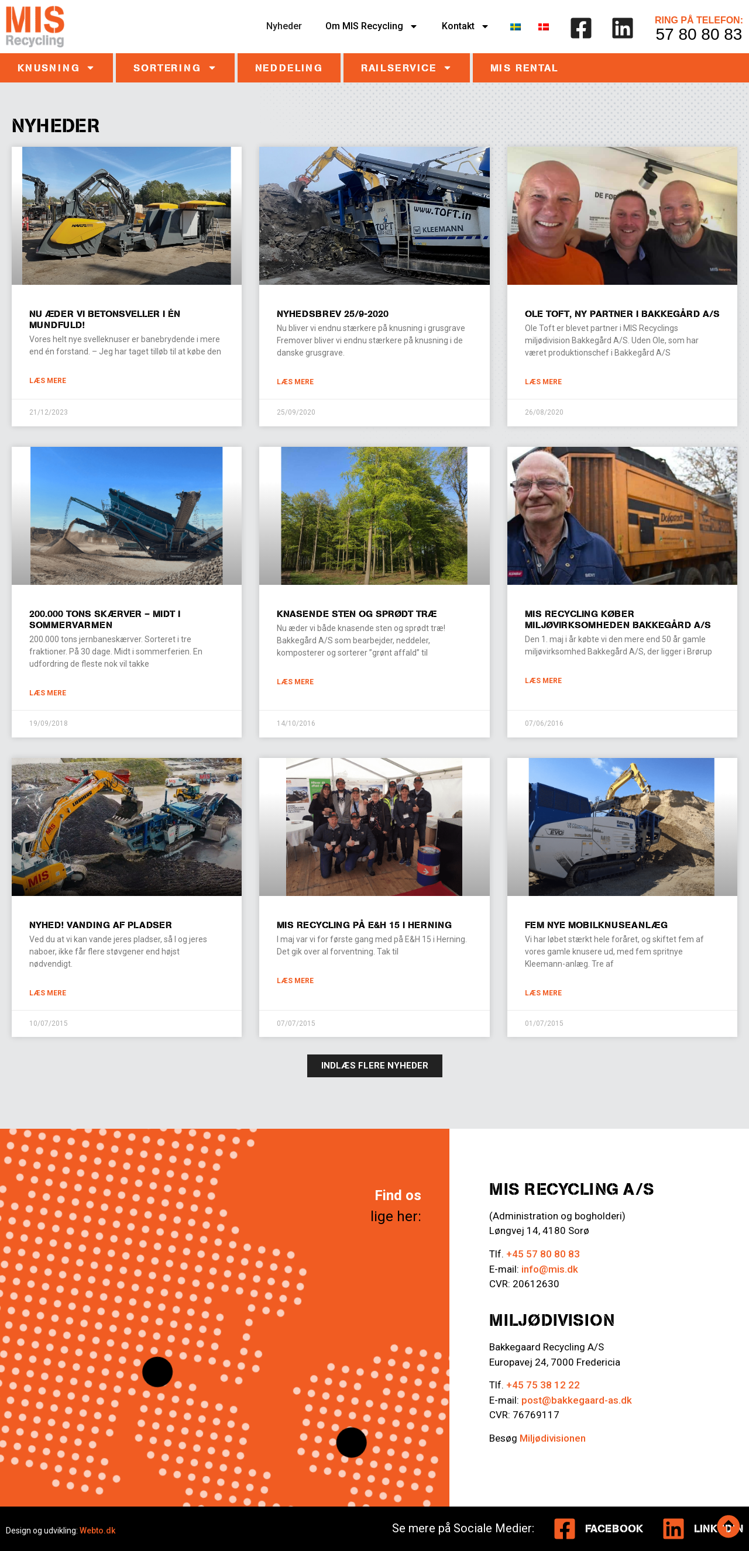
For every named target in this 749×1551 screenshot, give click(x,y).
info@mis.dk (549, 1269)
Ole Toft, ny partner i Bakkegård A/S (622, 313)
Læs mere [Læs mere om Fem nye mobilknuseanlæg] (543, 993)
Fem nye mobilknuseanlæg (596, 924)
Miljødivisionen (553, 1438)
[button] (374, 1065)
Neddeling (289, 67)
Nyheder (284, 26)
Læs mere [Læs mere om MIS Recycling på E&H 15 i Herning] (295, 981)
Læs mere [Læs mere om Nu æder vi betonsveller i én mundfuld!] (47, 381)
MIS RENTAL (524, 67)
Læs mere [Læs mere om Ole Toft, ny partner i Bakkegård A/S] (543, 382)
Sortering (175, 67)
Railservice (406, 67)
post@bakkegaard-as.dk (576, 1400)
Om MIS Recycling (371, 26)
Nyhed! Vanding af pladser (100, 924)
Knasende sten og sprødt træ (357, 613)
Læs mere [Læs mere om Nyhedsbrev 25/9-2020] (295, 382)
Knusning (56, 67)
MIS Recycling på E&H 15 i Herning (364, 924)
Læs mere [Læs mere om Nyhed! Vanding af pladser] (47, 993)
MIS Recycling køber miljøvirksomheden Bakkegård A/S (618, 619)
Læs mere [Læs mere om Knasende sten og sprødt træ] (295, 682)
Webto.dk (97, 1530)
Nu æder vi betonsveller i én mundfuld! (104, 319)
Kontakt (466, 26)
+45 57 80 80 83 (543, 1254)
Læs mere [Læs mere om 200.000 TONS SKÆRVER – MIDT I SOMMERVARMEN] (47, 693)
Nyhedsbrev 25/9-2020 (333, 313)
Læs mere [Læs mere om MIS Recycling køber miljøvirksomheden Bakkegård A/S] (543, 681)
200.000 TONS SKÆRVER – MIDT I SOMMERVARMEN (104, 619)
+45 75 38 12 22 (543, 1385)
